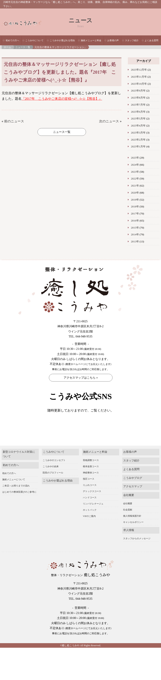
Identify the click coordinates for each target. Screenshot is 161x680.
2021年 (135, 185)
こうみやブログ (132, 484)
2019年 (135, 199)
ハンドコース (90, 504)
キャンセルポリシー (133, 528)
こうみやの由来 (51, 473)
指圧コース (88, 485)
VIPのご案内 (89, 522)
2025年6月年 (138, 111)
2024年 (135, 164)
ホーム (7, 47)
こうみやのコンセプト (54, 466)
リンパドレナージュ (93, 510)
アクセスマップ (132, 493)
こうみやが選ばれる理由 (62, 40)
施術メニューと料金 (91, 40)
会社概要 (128, 501)
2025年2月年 (138, 139)
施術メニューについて (13, 486)
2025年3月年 (138, 132)
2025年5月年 (138, 118)
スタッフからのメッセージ (136, 545)
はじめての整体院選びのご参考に (19, 498)
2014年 (135, 234)
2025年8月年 (138, 97)
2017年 (135, 213)
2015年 (135, 227)
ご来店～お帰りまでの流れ (16, 492)
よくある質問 (151, 40)
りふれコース (90, 491)
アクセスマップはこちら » (81, 377)
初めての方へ (12, 40)
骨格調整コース (91, 466)
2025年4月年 (138, 125)
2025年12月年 (139, 69)
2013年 (135, 241)
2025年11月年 (139, 76)
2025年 (135, 157)
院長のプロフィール (53, 479)
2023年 (135, 171)
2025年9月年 (138, 90)
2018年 (135, 206)
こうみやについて (34, 40)
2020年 (135, 192)
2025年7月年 (138, 104)
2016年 (135, 220)
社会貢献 (127, 516)
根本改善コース (91, 473)
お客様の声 (113, 40)
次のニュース (109, 121)
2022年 (135, 178)
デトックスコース (92, 497)
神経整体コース (91, 479)
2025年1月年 (138, 146)
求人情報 (128, 536)
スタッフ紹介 (132, 40)
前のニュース (14, 121)
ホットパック (90, 516)
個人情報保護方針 (132, 522)
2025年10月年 (139, 83)
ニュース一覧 (22, 47)
